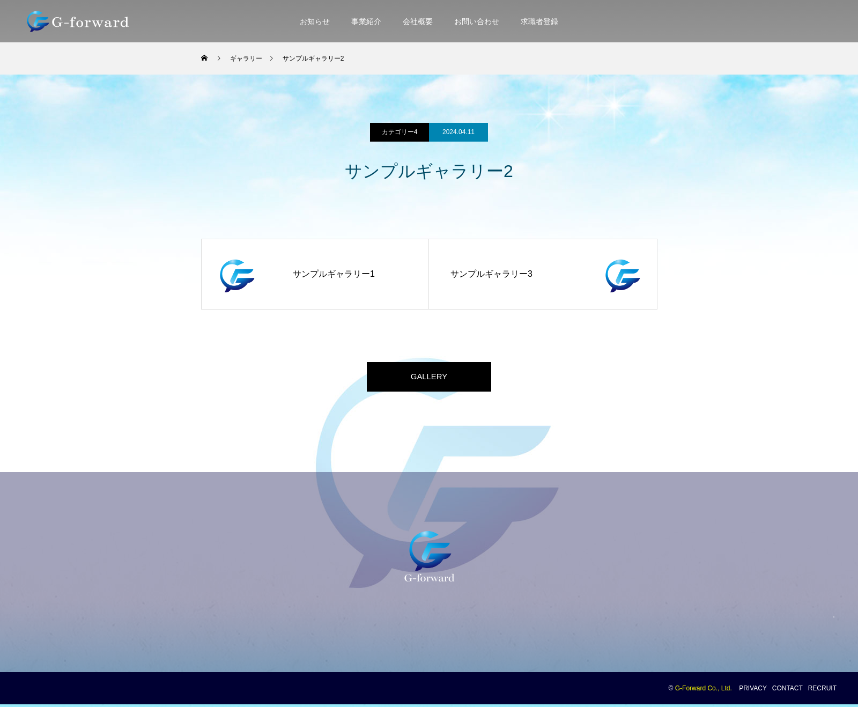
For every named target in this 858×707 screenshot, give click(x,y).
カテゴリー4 (400, 132)
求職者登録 (539, 21)
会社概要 (418, 21)
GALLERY (429, 377)
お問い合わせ (476, 21)
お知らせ (315, 21)
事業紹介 (366, 21)
